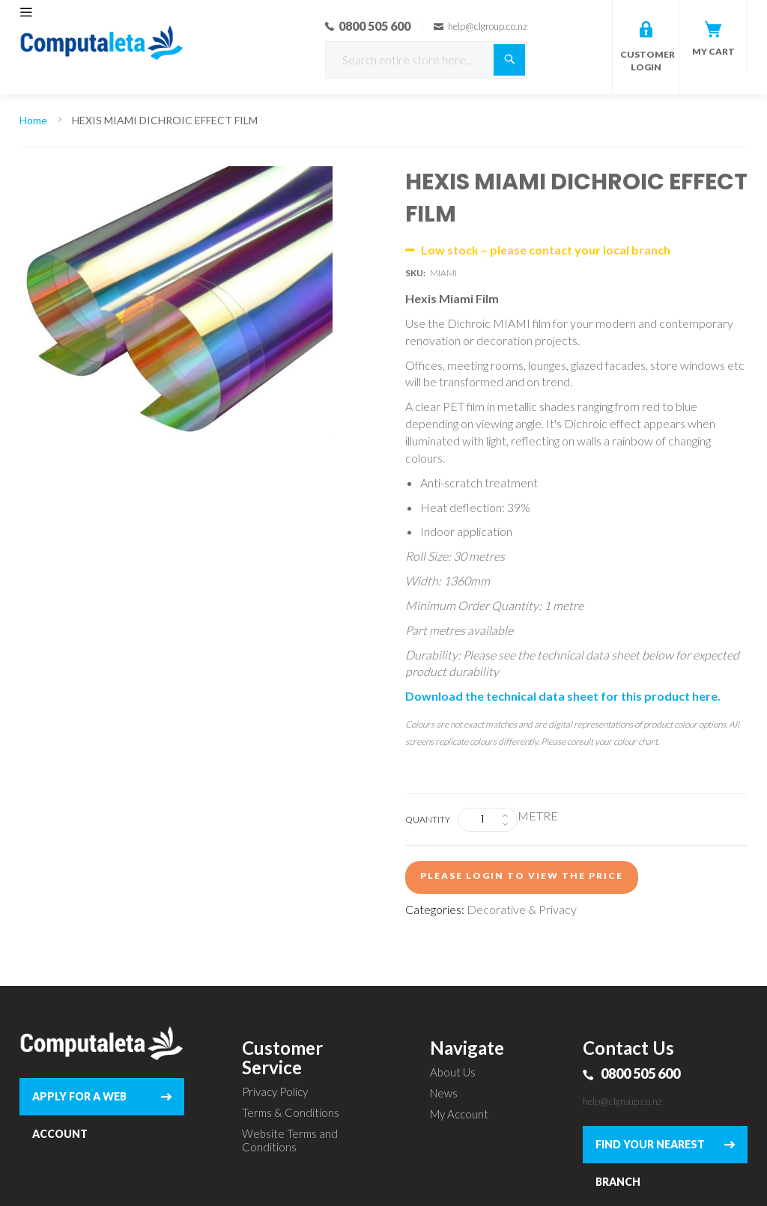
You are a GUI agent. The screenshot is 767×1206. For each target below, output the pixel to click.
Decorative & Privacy (522, 909)
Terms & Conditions (290, 1112)
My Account (459, 1114)
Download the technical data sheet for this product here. (563, 696)
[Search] (509, 60)
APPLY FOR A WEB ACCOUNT (79, 1102)
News (444, 1093)
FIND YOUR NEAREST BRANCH (650, 1150)
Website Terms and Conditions (290, 1140)
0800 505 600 (640, 1073)
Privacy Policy (275, 1091)
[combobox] (426, 60)
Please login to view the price (521, 875)
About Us (453, 1072)
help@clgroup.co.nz (622, 1101)
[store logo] (102, 22)
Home (33, 120)
